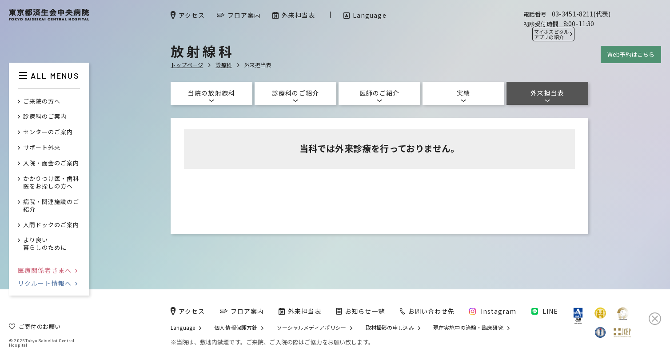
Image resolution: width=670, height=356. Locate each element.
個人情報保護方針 (235, 327)
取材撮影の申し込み (390, 327)
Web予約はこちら (630, 54)
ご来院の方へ (41, 101)
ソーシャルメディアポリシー (312, 327)
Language (183, 327)
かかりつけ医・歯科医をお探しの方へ (51, 182)
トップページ (187, 64)
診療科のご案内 (45, 116)
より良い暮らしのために (45, 244)
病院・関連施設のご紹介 (51, 205)
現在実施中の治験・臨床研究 (468, 327)
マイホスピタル (551, 34)
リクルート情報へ (47, 283)
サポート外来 (41, 148)
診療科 (223, 64)
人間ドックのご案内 (51, 225)
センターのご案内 (48, 132)
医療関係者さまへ (47, 270)
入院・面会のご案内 (51, 163)
